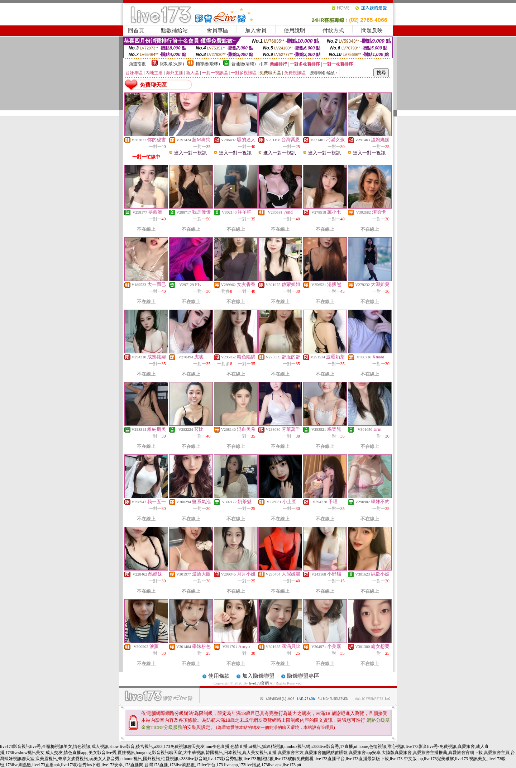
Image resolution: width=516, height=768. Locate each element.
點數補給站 (174, 30)
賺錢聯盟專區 (303, 676)
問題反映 (372, 30)
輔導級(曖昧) (208, 63)
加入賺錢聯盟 (258, 676)
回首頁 (136, 30)
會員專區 (217, 30)
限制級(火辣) (172, 63)
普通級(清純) (243, 63)
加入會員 (256, 30)
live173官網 (259, 683)
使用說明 (294, 30)
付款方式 (333, 30)
